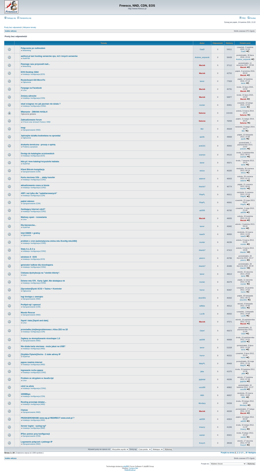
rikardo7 (202, 187)
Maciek (202, 65)
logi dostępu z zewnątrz (32, 297)
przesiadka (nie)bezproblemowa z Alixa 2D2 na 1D (44, 329)
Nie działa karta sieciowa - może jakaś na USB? (43, 346)
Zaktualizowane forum (31, 120)
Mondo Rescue (28, 312)
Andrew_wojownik (202, 57)
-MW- (202, 395)
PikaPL (202, 194)
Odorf (202, 331)
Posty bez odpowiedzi (13, 27)
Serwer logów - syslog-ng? (33, 426)
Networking (27, 50)
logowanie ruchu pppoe (32, 370)
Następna (252, 453)
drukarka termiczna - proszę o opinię (38, 144)
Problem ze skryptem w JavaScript (37, 378)
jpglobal (202, 379)
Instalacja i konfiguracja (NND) (34, 349)
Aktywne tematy (29, 27)
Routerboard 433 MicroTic (33, 80)
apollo (202, 137)
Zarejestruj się (24, 18)
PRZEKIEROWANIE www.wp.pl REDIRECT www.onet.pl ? (47, 418)
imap (23, 128)
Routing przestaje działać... (33, 402)
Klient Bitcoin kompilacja (32, 169)
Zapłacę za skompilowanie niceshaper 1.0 (40, 338)
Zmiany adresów (28, 96)
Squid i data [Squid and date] (34, 320)
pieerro (202, 258)
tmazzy (202, 427)
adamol (202, 179)
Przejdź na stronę (228, 453)
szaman (202, 155)
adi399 (202, 210)
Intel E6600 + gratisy (30, 233)
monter (202, 105)
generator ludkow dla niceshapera (37, 265)
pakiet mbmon (27, 201)
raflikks (202, 306)
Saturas (202, 113)
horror (202, 290)
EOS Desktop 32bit (29, 72)
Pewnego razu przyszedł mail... (35, 64)
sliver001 (202, 298)
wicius (202, 171)
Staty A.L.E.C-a (28, 249)
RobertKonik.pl (130, 470)
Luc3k (202, 314)
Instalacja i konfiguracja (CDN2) (34, 106)
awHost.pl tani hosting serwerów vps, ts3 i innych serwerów (49, 56)
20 (246, 453)
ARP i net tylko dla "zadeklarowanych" (39, 193)
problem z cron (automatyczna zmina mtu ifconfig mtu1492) (49, 241)
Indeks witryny (10, 31)
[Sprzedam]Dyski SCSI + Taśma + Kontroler (41, 289)
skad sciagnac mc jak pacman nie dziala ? (40, 104)
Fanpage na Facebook (31, 88)
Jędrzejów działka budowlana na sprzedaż (40, 136)
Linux (25, 90)
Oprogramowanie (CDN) (31, 172)
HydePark (26, 58)
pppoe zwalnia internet (31, 362)
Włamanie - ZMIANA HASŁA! (34, 112)
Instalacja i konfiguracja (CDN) (34, 98)
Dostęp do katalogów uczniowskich (37, 153)
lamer (202, 81)
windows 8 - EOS (29, 257)
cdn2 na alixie (27, 386)
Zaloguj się (10, 18)
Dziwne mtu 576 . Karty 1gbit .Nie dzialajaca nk (43, 281)
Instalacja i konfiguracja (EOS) (34, 74)
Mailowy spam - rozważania (34, 217)
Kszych (202, 443)
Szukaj (252, 18)
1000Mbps (25, 394)
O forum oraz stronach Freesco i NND (36, 122)
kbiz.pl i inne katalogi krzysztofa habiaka (40, 161)
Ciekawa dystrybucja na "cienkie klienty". (40, 273)
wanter (202, 435)
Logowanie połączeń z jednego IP (36, 442)
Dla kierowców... (28, 225)
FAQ (242, 18)
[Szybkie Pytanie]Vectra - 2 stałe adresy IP (40, 354)
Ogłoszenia (27, 82)
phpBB (125, 466)
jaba (202, 371)
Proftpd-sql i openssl (30, 305)
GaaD (202, 49)
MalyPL (202, 363)
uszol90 (202, 387)
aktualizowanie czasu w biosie (35, 185)
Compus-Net (133, 468)
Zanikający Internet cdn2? (33, 209)
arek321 (202, 146)
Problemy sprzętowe (30, 147)
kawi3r (202, 234)
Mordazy (202, 403)
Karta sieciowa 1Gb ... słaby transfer (38, 177)
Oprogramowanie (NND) (31, 130)
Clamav (24, 410)
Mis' (202, 129)
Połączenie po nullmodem (33, 48)
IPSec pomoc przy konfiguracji (35, 434)
